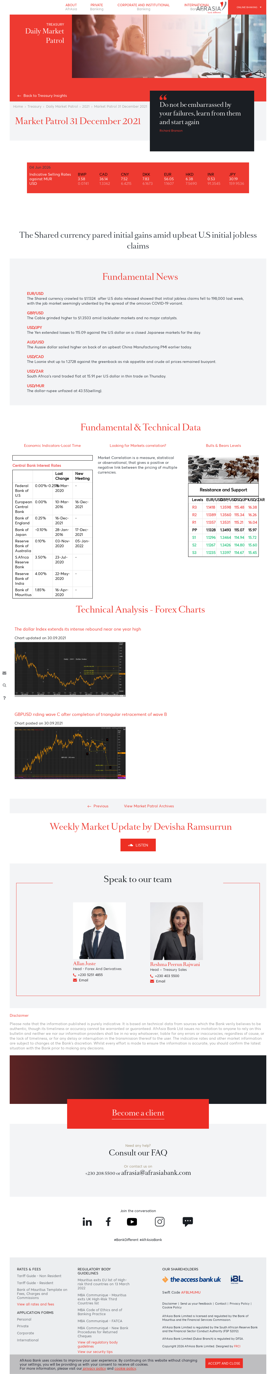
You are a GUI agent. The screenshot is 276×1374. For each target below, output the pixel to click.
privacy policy (94, 1368)
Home (18, 106)
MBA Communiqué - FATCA (100, 1321)
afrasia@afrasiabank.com (156, 1172)
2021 (85, 106)
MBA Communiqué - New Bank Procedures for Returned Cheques (103, 1332)
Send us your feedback (196, 1303)
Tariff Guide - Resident (35, 1283)
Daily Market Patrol (62, 106)
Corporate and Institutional (144, 7)
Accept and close (224, 1363)
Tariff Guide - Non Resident (39, 1276)
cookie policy (125, 1368)
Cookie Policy (172, 1307)
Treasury (34, 106)
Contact (220, 1303)
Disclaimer (169, 1303)
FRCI (237, 1346)
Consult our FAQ (138, 1153)
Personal (24, 1319)
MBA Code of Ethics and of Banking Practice (100, 1312)
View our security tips (95, 1352)
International (28, 1340)
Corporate (25, 1333)
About (71, 7)
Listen (138, 845)
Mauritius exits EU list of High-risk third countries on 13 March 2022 (104, 1284)
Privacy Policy (240, 1303)
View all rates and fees (35, 1304)
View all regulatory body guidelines (98, 1344)
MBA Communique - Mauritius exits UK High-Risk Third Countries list (102, 1299)
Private (97, 7)
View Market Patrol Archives (149, 806)
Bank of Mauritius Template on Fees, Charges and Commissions (42, 1294)
